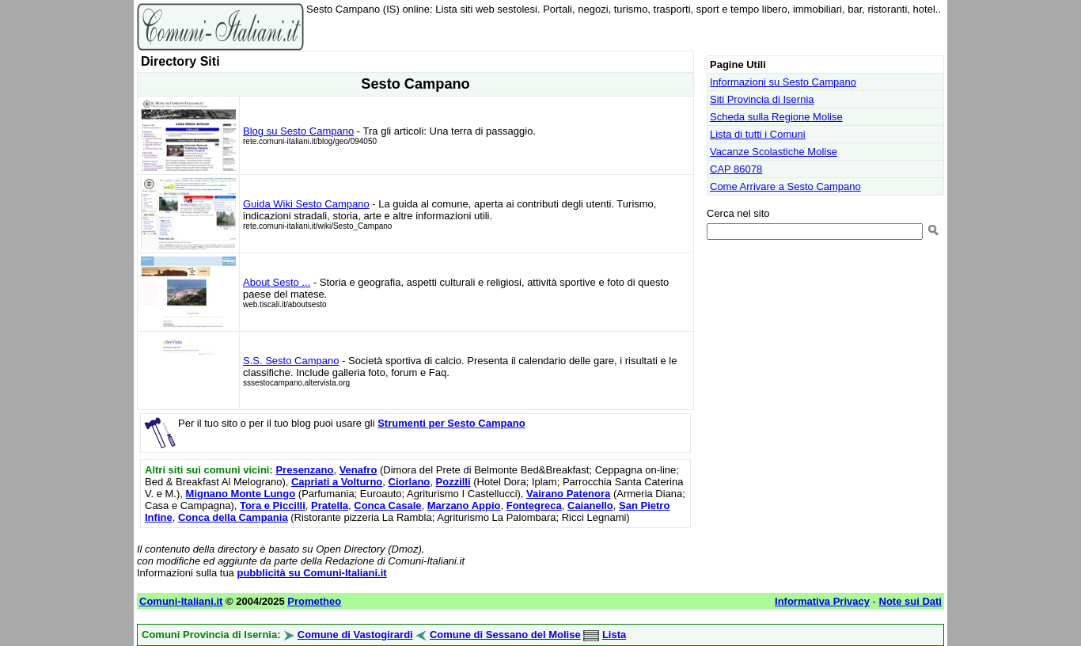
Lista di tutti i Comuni (758, 134)
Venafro (358, 470)
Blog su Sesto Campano (298, 131)
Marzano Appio (464, 505)
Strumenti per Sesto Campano (451, 423)
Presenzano (304, 470)
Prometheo (314, 601)
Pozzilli (453, 482)
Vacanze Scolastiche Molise (773, 152)
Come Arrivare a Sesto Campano (785, 186)
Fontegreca (534, 505)
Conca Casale (387, 505)
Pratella (329, 505)
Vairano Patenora (568, 494)
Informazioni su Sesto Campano (783, 82)
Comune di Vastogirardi (355, 634)
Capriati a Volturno (336, 482)
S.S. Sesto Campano (291, 361)
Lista (614, 634)
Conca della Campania (233, 517)
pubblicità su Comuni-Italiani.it (311, 573)
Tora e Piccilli (272, 505)
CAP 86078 (736, 169)
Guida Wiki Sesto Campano (306, 204)
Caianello (590, 505)
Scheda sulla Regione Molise (776, 117)
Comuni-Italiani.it (180, 601)
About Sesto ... (276, 282)
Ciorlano (410, 482)
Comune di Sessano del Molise (505, 634)
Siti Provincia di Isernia (762, 99)
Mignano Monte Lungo (241, 494)
